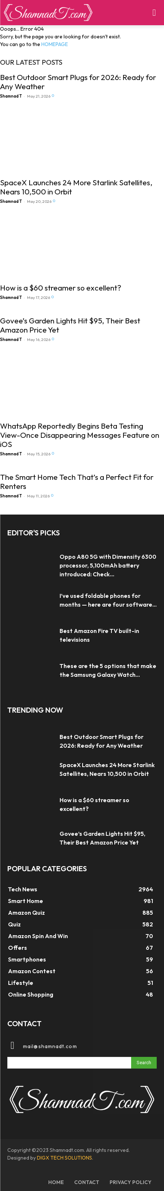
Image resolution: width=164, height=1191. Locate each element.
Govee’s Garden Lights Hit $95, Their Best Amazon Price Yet (70, 325)
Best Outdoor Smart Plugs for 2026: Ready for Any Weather (78, 81)
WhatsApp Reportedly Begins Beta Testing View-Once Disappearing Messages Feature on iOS (79, 435)
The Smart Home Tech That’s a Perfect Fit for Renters (76, 481)
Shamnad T (11, 96)
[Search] (144, 1063)
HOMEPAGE (54, 44)
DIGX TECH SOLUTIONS (64, 1157)
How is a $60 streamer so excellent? (60, 287)
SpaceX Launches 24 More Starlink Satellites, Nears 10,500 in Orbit (76, 187)
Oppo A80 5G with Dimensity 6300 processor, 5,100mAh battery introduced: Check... (108, 565)
